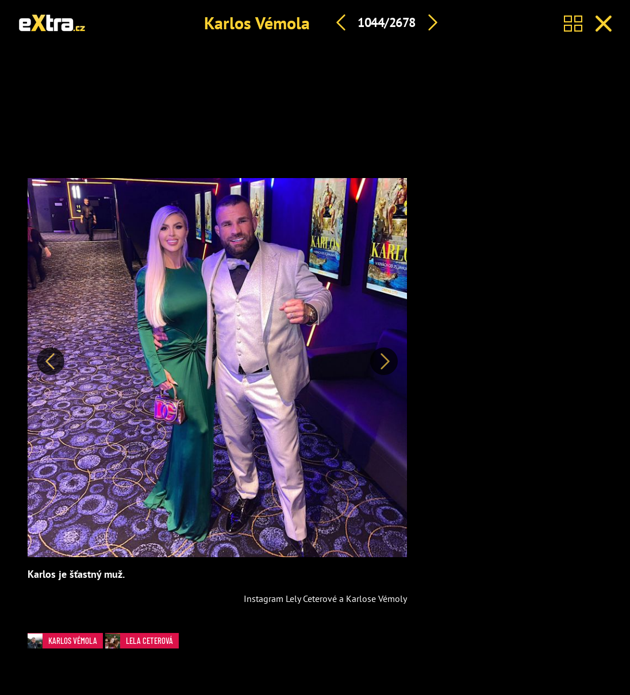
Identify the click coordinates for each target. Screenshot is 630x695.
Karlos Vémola (257, 22)
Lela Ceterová (142, 640)
